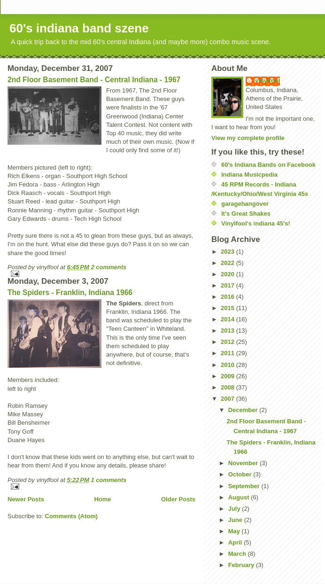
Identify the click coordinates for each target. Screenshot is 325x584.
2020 (228, 274)
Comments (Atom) (71, 516)
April (236, 542)
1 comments (108, 479)
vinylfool (267, 80)
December (243, 409)
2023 (228, 251)
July (235, 508)
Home (102, 499)
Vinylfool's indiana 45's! (255, 223)
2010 (228, 364)
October (240, 474)
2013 (228, 330)
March (238, 553)
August (239, 497)
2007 (228, 398)
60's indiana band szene (79, 28)
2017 (228, 285)
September (245, 486)
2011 (228, 353)
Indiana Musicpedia (249, 174)
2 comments (108, 267)
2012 (228, 341)
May (235, 531)
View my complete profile (248, 137)
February (242, 564)
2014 (228, 319)
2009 (228, 376)
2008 (228, 387)
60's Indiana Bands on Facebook (268, 164)
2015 (228, 307)
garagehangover (245, 203)
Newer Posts (26, 499)
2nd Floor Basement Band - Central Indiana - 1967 (94, 80)
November (244, 463)
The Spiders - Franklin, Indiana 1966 (70, 292)
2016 (228, 296)
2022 (228, 262)
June (236, 519)
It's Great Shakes (246, 213)
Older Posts (178, 499)
